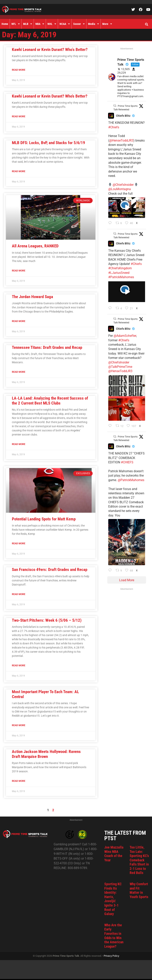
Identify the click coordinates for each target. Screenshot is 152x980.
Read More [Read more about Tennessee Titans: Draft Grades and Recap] (18, 372)
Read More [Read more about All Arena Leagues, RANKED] (18, 270)
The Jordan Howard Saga (32, 296)
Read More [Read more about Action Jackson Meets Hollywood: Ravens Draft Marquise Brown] (18, 781)
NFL (15, 24)
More (107, 24)
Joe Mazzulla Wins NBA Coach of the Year (113, 853)
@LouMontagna (119, 189)
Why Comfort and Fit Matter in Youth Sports (139, 890)
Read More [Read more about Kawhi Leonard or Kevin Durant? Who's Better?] (18, 116)
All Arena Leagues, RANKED (35, 246)
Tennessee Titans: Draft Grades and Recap (47, 347)
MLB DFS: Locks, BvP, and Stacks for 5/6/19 (48, 142)
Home (5, 23)
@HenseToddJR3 (121, 140)
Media (93, 24)
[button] (146, 24)
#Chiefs (113, 127)
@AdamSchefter (125, 336)
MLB (27, 24)
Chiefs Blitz (123, 115)
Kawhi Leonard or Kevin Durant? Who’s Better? (49, 49)
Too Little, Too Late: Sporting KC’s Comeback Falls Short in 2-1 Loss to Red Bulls (139, 860)
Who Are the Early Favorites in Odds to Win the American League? (114, 935)
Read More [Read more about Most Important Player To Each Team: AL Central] (18, 725)
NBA (39, 24)
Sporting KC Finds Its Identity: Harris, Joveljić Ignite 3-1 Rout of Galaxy (113, 899)
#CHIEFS (127, 462)
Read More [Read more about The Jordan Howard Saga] (18, 321)
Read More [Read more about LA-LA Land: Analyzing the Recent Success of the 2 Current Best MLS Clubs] (18, 444)
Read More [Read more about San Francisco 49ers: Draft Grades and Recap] (18, 594)
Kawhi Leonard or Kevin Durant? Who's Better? (49, 96)
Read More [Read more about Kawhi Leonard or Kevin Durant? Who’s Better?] (18, 70)
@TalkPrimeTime (120, 367)
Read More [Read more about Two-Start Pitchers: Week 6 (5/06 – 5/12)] (18, 665)
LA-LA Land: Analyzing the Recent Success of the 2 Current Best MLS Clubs (50, 401)
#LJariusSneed (118, 273)
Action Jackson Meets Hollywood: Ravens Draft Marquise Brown (46, 754)
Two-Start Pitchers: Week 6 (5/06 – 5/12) (47, 620)
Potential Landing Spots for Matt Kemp (44, 519)
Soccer (79, 24)
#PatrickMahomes (121, 277)
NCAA (65, 24)
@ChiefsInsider (123, 185)
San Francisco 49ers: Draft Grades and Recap (49, 569)
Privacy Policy (111, 955)
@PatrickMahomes (131, 480)
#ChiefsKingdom (120, 268)
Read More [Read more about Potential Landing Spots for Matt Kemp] (18, 543)
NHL (52, 24)
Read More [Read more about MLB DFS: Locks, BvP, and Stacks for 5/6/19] (18, 171)
